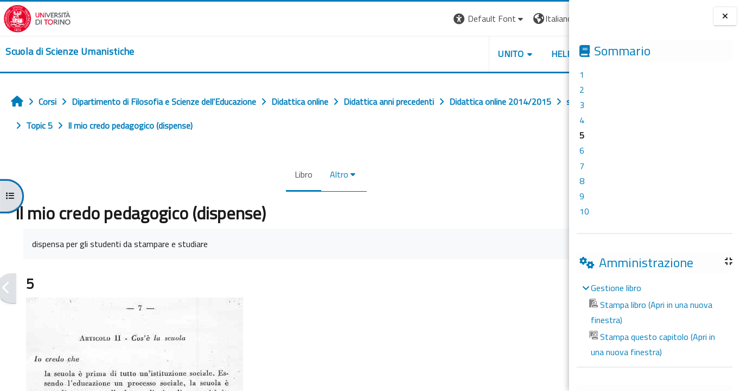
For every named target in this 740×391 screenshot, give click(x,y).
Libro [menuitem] (267, 174)
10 (584, 211)
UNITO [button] (442, 53)
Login (550, 18)
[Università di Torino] (34, 17)
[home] (66, 52)
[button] (420, 18)
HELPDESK (503, 53)
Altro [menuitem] (303, 174)
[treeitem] (654, 320)
